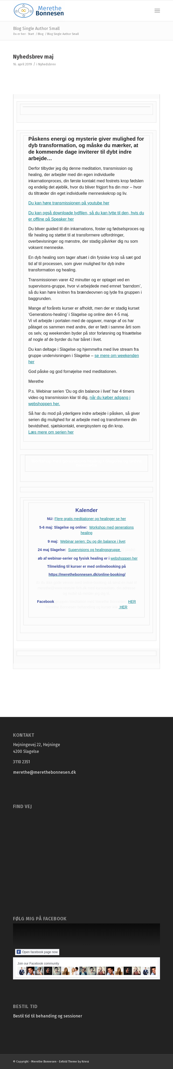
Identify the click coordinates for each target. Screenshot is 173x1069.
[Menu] (157, 10)
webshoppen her (124, 558)
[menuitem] (157, 10)
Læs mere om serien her (51, 432)
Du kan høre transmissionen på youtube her (68, 203)
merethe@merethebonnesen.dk (44, 772)
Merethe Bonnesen (43, 1061)
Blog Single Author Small (36, 28)
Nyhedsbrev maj (33, 56)
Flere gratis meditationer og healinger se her (90, 519)
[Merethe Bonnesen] (72, 10)
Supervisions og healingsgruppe (94, 550)
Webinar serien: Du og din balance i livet (92, 541)
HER (123, 607)
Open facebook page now (37, 952)
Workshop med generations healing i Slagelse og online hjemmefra (86, 463)
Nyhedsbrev (47, 64)
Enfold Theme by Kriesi (74, 1061)
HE (130, 601)
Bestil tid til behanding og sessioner (47, 1016)
